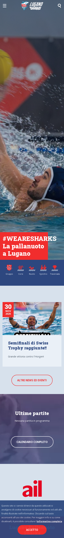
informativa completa (49, 521)
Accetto (32, 530)
